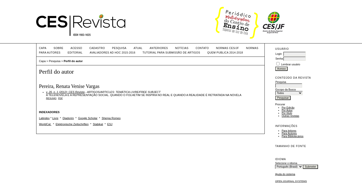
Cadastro (97, 48)
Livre (55, 118)
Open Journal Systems (291, 181)
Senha (279, 58)
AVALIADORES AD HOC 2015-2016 (112, 52)
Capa (43, 48)
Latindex (44, 118)
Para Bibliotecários (292, 136)
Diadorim (68, 118)
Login (278, 54)
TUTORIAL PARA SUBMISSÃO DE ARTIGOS (171, 52)
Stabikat (98, 124)
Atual (138, 48)
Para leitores (289, 130)
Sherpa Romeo (111, 118)
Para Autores (289, 133)
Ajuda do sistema (285, 174)
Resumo (51, 98)
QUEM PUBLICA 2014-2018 (225, 52)
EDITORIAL (75, 52)
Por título (287, 113)
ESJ (110, 124)
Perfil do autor (73, 61)
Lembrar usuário (290, 64)
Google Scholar (88, 118)
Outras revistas (290, 116)
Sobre (58, 48)
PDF (60, 98)
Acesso (76, 48)
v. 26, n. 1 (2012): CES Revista (65, 91)
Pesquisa (119, 48)
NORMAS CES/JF (227, 48)
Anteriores (159, 48)
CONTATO (202, 48)
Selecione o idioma (286, 163)
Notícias (181, 48)
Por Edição (288, 107)
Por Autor (287, 110)
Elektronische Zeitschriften (72, 124)
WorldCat (45, 124)
